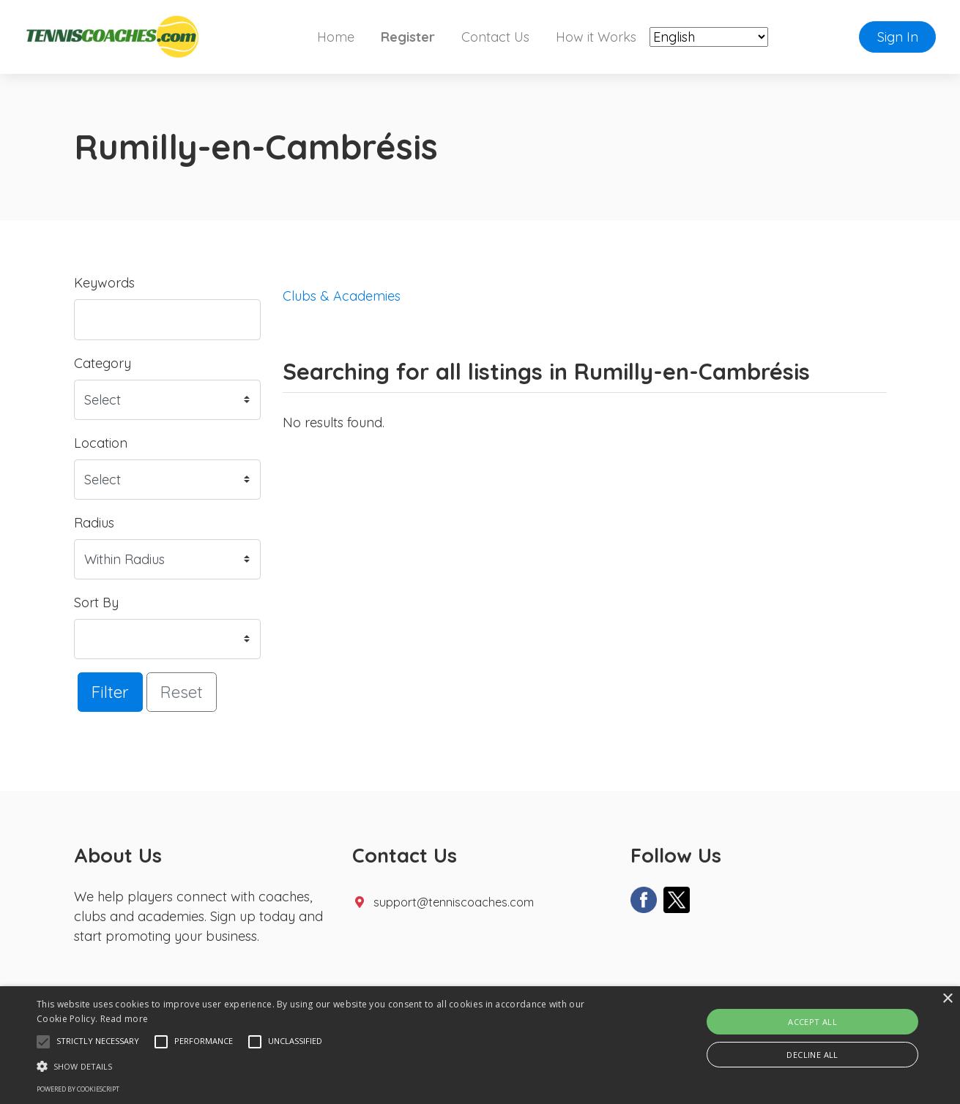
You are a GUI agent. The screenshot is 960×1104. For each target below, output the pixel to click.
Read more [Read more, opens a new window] (124, 1019)
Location (100, 443)
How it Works (596, 37)
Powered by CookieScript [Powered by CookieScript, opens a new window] (78, 1089)
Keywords (104, 282)
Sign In (897, 37)
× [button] (947, 999)
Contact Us (495, 37)
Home (335, 37)
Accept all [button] (812, 1021)
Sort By (96, 602)
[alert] (480, 1045)
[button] (43, 1041)
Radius (94, 522)
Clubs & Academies (342, 296)
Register (408, 37)
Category (102, 363)
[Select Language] (709, 37)
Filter (110, 691)
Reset (181, 691)
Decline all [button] (812, 1054)
